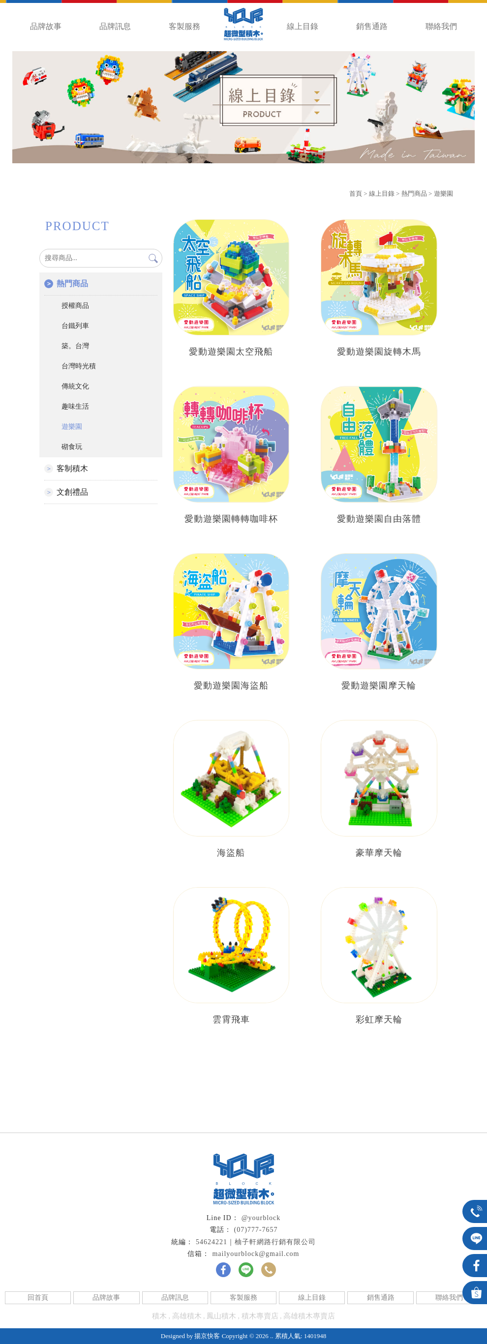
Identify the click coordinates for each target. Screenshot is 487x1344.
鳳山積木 (221, 1316)
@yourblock (261, 1218)
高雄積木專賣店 (309, 1316)
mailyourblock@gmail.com (255, 1253)
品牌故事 (45, 26)
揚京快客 (207, 1336)
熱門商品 (414, 193)
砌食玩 (71, 446)
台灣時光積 (78, 366)
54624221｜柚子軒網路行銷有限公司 (256, 1242)
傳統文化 (75, 386)
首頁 (355, 193)
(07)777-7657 (256, 1229)
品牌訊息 (115, 26)
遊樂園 (443, 193)
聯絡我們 (441, 26)
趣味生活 (75, 406)
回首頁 (38, 1297)
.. (272, 1336)
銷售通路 (372, 26)
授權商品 (75, 305)
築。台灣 (75, 346)
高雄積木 (187, 1316)
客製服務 (184, 26)
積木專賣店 (260, 1316)
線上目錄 (302, 26)
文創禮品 (72, 492)
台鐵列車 (75, 325)
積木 (159, 1316)
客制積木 (72, 468)
